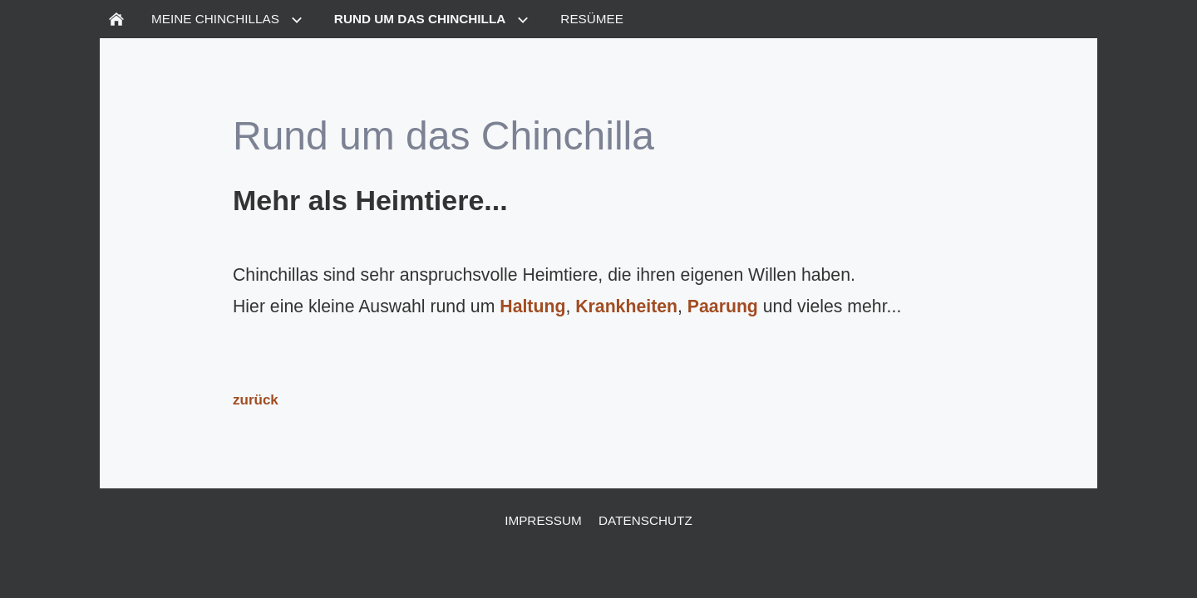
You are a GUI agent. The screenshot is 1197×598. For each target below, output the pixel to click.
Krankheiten (626, 306)
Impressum (543, 520)
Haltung (532, 306)
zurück (255, 400)
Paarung (722, 306)
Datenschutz (645, 520)
